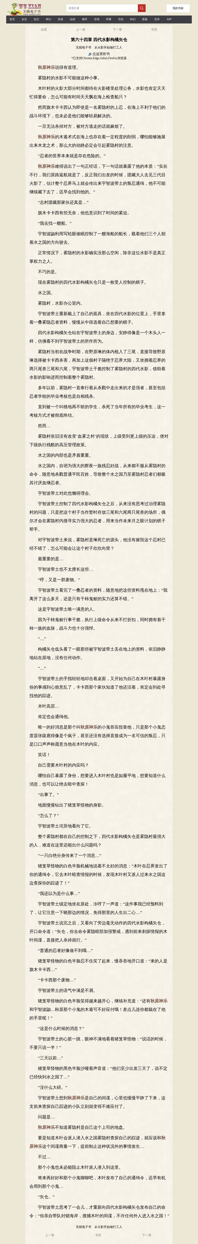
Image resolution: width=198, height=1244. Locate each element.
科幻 (133, 19)
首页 (12, 19)
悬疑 (145, 19)
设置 (44, 29)
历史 (121, 19)
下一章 (117, 29)
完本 (157, 19)
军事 (108, 19)
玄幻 (36, 19)
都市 (84, 19)
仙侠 (72, 19)
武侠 (60, 19)
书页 (154, 29)
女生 (24, 19)
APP (169, 19)
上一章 (80, 29)
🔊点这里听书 (99, 54)
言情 (96, 19)
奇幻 (48, 19)
